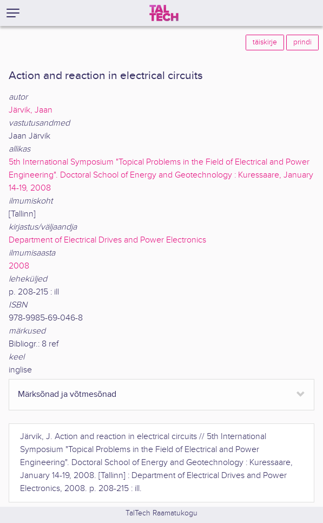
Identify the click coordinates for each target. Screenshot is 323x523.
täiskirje (265, 42)
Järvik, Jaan (30, 110)
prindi (302, 42)
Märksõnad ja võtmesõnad (67, 394)
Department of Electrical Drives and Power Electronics (107, 240)
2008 (19, 266)
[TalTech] (164, 13)
